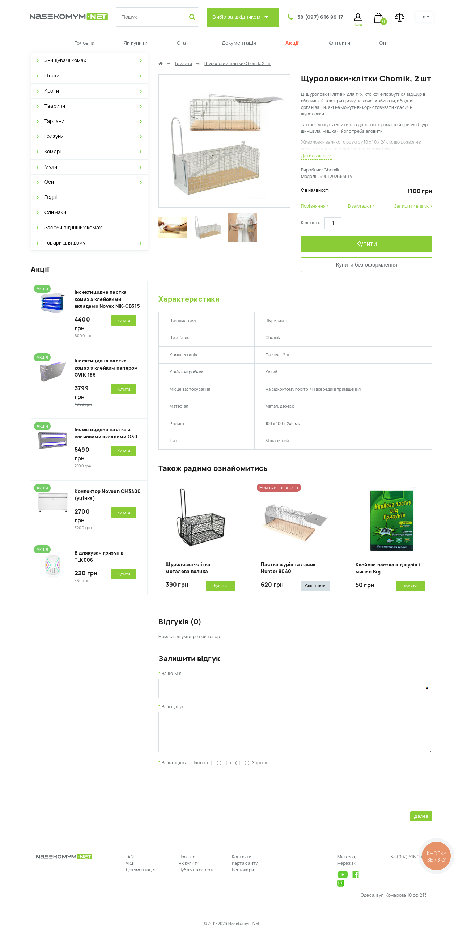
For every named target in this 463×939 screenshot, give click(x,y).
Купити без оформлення (366, 265)
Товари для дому (65, 242)
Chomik (331, 170)
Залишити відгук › (413, 206)
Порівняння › (315, 206)
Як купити (136, 43)
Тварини (54, 106)
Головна (85, 43)
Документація (239, 43)
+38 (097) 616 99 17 (319, 17)
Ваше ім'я (172, 673)
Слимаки (55, 212)
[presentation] (213, 793)
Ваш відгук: (174, 707)
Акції (291, 43)
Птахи (51, 75)
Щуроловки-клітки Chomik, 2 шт (237, 64)
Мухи (50, 166)
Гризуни (54, 136)
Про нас (187, 862)
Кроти (51, 91)
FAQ (130, 862)
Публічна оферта (197, 875)
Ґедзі (50, 197)
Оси (49, 182)
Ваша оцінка (175, 768)
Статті (184, 43)
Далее (421, 821)
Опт (383, 43)
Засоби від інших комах (73, 227)
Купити (366, 243)
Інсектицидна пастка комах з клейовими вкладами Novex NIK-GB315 (107, 299)
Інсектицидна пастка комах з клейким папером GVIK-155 (106, 368)
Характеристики (188, 299)
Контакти (339, 43)
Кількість (310, 223)
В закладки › (361, 206)
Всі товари (243, 875)
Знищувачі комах (65, 60)
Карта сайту (245, 869)
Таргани (54, 121)
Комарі (52, 151)
